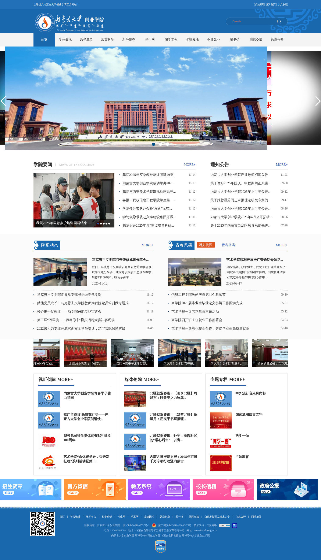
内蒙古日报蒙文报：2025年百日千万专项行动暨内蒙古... (173, 459)
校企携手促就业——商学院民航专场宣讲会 (69, 311)
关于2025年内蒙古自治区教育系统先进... (240, 225)
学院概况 (75, 516)
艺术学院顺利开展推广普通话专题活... (254, 260)
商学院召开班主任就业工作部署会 (196, 320)
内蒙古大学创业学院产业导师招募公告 (239, 175)
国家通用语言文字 (249, 414)
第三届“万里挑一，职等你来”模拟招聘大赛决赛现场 (76, 320)
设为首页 (270, 4)
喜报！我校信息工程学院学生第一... (149, 200)
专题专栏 (218, 379)
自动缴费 (259, 4)
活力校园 (205, 245)
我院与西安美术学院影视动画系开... (149, 191)
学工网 (134, 516)
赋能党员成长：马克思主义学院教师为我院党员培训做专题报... (84, 303)
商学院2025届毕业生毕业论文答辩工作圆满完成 (207, 303)
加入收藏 (283, 4)
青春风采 (183, 245)
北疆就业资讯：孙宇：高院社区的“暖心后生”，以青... (173, 438)
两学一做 (242, 435)
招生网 (150, 39)
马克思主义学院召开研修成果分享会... (120, 260)
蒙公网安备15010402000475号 (174, 525)
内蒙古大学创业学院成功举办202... (148, 183)
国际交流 (256, 39)
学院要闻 (42, 164)
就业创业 (165, 516)
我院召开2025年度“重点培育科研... (148, 225)
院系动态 (49, 245)
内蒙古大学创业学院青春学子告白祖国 (87, 396)
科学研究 (128, 39)
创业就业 (213, 39)
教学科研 (107, 516)
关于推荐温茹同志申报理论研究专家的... (240, 200)
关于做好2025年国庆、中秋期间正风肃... (240, 183)
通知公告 (219, 164)
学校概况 (65, 39)
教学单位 (86, 39)
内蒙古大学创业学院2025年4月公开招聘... (241, 217)
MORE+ (65, 379)
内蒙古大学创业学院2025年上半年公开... (240, 191)
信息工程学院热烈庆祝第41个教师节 (198, 294)
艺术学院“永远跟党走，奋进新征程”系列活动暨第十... (86, 459)
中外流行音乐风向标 (250, 393)
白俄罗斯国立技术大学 (217, 516)
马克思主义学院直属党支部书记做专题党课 (69, 294)
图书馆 (234, 39)
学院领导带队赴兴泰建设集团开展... (149, 217)
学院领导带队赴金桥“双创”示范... (147, 208)
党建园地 (192, 39)
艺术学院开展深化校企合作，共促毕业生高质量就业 (210, 328)
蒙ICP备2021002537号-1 (136, 525)
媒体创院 (133, 379)
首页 (44, 39)
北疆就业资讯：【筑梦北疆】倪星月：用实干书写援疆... (173, 417)
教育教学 (107, 39)
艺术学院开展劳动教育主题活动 (195, 311)
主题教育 (242, 457)
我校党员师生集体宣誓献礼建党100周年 (87, 438)
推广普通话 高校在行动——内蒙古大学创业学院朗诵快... (86, 417)
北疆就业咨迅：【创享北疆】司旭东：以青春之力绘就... (173, 396)
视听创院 (47, 379)
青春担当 (228, 245)
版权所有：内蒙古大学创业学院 (102, 525)
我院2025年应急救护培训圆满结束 (61, 223)
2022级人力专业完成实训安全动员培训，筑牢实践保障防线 (81, 328)
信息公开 (277, 39)
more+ (189, 164)
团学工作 (171, 39)
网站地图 (256, 516)
